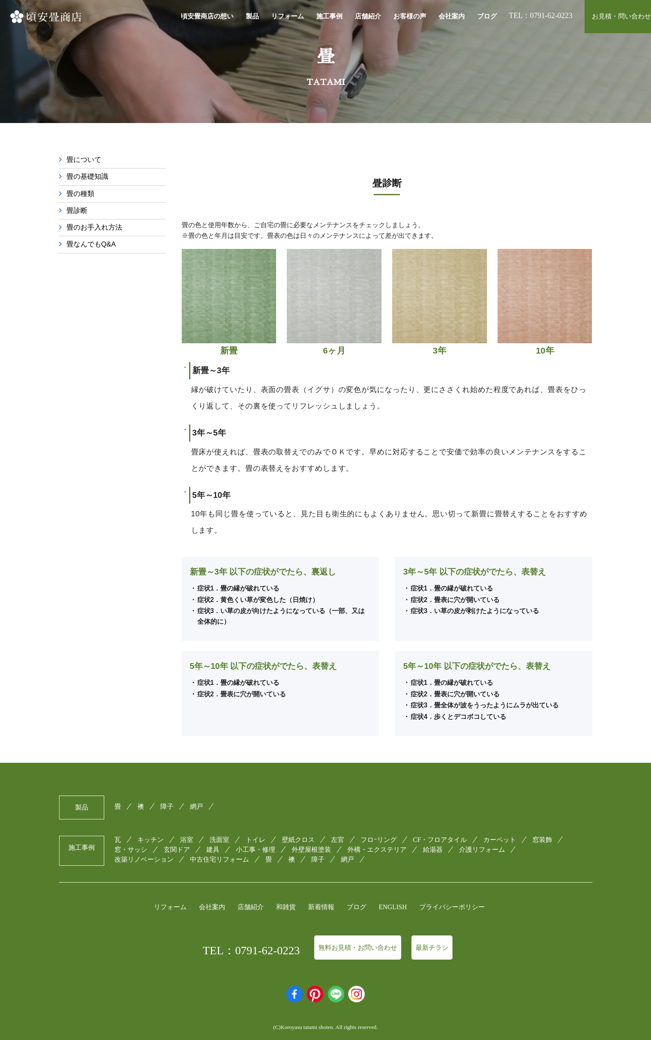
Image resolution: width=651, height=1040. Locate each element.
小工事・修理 (255, 849)
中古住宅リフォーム (219, 859)
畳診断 (77, 212)
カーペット (499, 839)
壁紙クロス (298, 839)
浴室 (186, 839)
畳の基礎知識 (88, 177)
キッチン (150, 839)
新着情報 (321, 906)
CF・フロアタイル (440, 839)
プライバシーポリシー (452, 906)
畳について (84, 160)
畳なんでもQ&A (92, 246)
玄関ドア (177, 849)
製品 (252, 16)
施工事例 (329, 16)
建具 (212, 849)
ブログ (487, 16)
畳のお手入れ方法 (96, 229)
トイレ (255, 839)
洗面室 (219, 839)
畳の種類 (81, 194)
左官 (337, 839)
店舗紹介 (368, 16)
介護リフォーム (482, 849)
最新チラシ (432, 947)
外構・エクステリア (377, 849)
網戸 (196, 806)
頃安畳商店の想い (207, 16)
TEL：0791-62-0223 (251, 950)
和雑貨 (286, 906)
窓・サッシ (130, 849)
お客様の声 (409, 16)
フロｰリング (379, 839)
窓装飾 (542, 839)
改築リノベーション (144, 859)
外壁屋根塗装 (311, 849)
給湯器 (433, 849)
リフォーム (287, 16)
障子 (167, 806)
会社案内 (452, 16)
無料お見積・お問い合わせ (357, 947)
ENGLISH (393, 906)
